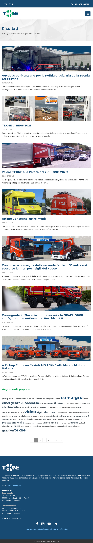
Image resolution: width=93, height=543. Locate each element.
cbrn (49, 407)
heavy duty (77, 419)
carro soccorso (82, 413)
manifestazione (9, 412)
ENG (11, 4)
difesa (74, 422)
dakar (73, 413)
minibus (21, 413)
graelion (54, 407)
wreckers (43, 403)
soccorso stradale (64, 419)
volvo (79, 403)
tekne (20, 430)
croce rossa (36, 423)
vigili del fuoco (46, 412)
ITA (5, 4)
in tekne (78, 426)
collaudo (73, 403)
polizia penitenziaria (66, 407)
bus (14, 419)
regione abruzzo (35, 419)
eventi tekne (55, 403)
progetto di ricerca (21, 416)
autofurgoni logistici (39, 416)
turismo (57, 426)
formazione (65, 423)
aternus (12, 399)
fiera (34, 399)
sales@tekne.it (14, 485)
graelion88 (6, 416)
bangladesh (52, 419)
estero (43, 407)
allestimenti (10, 407)
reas (86, 399)
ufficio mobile (42, 399)
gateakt (82, 423)
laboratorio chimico (28, 426)
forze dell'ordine (23, 399)
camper (28, 423)
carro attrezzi (22, 419)
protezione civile (13, 422)
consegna (72, 397)
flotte (71, 416)
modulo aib (52, 416)
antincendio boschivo (28, 407)
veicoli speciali (51, 422)
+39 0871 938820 (81, 4)
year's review (54, 399)
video (30, 411)
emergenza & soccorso (20, 403)
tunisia (66, 403)
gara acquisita (48, 426)
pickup (5, 399)
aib (44, 419)
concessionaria (64, 413)
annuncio (86, 403)
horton (78, 407)
